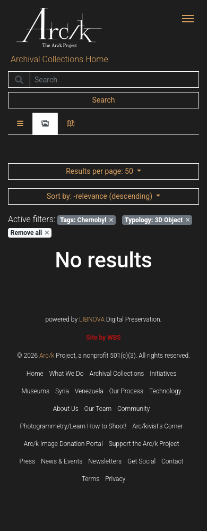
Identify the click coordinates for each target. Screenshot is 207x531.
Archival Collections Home (59, 59)
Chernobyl (86, 220)
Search (103, 100)
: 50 (100, 171)
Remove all (30, 233)
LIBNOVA (92, 319)
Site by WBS (103, 337)
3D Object (157, 220)
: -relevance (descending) (100, 196)
